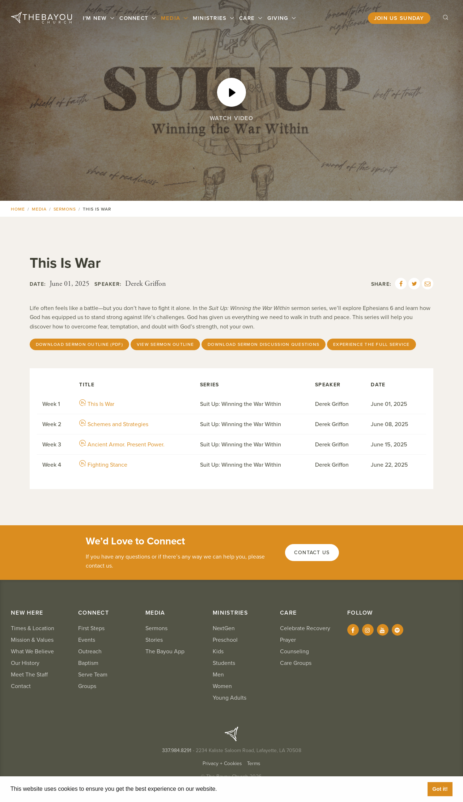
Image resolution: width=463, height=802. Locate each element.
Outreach (90, 651)
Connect (134, 18)
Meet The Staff (29, 674)
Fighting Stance (103, 464)
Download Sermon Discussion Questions (263, 344)
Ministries (211, 18)
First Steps (91, 628)
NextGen (224, 628)
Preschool (225, 640)
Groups (87, 686)
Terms (253, 763)
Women (222, 686)
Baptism (88, 663)
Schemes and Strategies (113, 424)
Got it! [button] (439, 789)
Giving (278, 18)
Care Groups (295, 663)
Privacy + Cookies (222, 763)
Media (171, 18)
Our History (25, 663)
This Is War (96, 404)
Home (18, 209)
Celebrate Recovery (305, 628)
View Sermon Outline (165, 344)
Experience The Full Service (371, 344)
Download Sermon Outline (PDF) (79, 344)
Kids (218, 651)
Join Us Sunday (399, 18)
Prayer (288, 640)
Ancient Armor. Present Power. (122, 444)
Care (247, 18)
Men (218, 674)
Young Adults (229, 697)
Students (224, 663)
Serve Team (92, 674)
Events (86, 640)
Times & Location (32, 628)
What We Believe (32, 651)
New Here (27, 612)
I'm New (96, 18)
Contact (21, 686)
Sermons (65, 209)
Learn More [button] (235, 789)
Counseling (294, 651)
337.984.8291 (176, 750)
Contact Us (312, 552)
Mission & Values (32, 640)
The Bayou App (164, 651)
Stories (154, 640)
